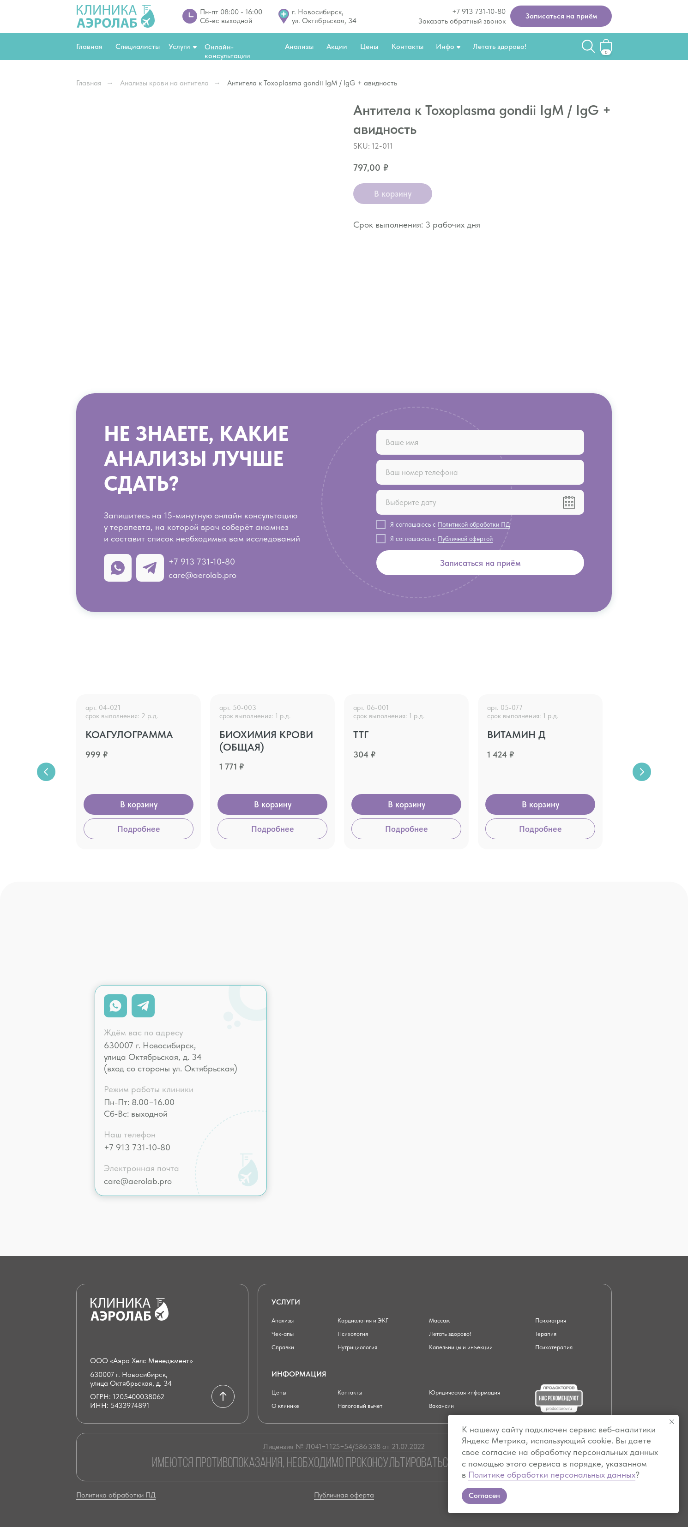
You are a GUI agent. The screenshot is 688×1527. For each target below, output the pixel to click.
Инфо (445, 46)
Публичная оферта (344, 1495)
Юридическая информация (472, 1392)
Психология (356, 1333)
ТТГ (360, 734)
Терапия (548, 1333)
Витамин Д (516, 734)
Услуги (179, 46)
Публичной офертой (465, 538)
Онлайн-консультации (227, 51)
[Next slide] (642, 772)
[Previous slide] (46, 772)
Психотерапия (558, 1346)
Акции (336, 46)
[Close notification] (671, 1421)
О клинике (288, 1405)
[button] (561, 16)
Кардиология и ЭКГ (369, 1320)
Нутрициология (362, 1346)
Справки (285, 1346)
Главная (89, 46)
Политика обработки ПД (116, 1495)
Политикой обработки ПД (474, 524)
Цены (369, 46)
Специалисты (137, 46)
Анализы (299, 46)
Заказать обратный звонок (462, 21)
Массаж (442, 1320)
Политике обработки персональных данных (551, 1474)
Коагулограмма (129, 734)
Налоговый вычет (366, 1405)
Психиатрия (554, 1320)
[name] (480, 442)
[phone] (480, 472)
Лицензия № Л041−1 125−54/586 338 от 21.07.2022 (344, 1446)
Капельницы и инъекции (466, 1346)
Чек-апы (285, 1333)
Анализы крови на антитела (164, 82)
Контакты (407, 46)
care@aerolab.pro (202, 575)
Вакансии (444, 1405)
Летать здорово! (499, 46)
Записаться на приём (480, 563)
